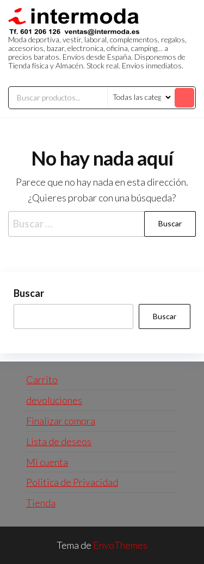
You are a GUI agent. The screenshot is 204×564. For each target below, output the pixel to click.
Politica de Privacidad (72, 482)
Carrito (42, 379)
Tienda (40, 503)
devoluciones (54, 400)
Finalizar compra (60, 421)
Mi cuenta (47, 462)
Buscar (29, 293)
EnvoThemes (120, 545)
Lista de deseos (58, 441)
